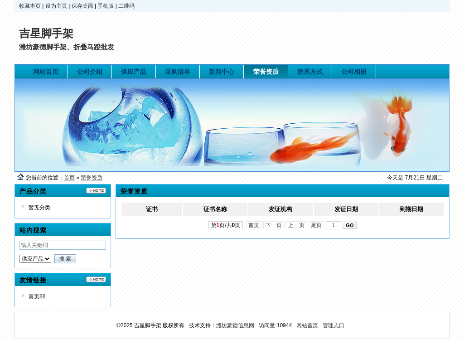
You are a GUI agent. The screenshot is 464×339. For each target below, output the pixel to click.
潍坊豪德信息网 (235, 325)
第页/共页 (226, 225)
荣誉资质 (91, 177)
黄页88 (37, 296)
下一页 (274, 225)
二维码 (126, 6)
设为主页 (56, 6)
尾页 (316, 225)
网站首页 (307, 325)
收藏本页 (30, 6)
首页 (69, 177)
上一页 (296, 225)
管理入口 (333, 325)
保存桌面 (82, 6)
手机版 (105, 6)
